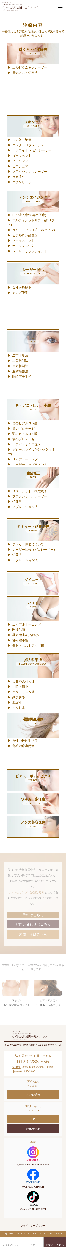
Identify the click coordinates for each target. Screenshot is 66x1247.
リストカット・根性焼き (29, 491)
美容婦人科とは (23, 681)
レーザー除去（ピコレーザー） (34, 549)
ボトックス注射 (23, 246)
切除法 (17, 501)
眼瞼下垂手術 (21, 376)
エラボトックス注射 (26, 444)
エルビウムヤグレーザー (29, 67)
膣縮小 (17, 702)
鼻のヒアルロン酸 (25, 423)
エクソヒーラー (23, 182)
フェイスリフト (23, 240)
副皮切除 (18, 697)
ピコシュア (20, 166)
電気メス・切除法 (25, 73)
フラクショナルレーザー (29, 171)
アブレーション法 (25, 507)
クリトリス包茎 (23, 692)
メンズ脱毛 (20, 293)
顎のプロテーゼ (23, 439)
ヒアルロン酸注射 (25, 235)
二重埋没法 (20, 355)
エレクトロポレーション (29, 145)
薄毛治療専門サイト (26, 746)
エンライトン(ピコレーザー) (32, 150)
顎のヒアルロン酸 (25, 434)
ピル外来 (18, 708)
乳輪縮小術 (20, 640)
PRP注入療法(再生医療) (29, 215)
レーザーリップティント (29, 251)
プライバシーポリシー (33, 1225)
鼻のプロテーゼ (23, 428)
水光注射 (18, 177)
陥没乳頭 (18, 630)
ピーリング (20, 161)
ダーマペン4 (21, 155)
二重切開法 (20, 361)
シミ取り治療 (21, 140)
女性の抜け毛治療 (25, 740)
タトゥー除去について (28, 544)
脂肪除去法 (20, 371)
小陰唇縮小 (20, 686)
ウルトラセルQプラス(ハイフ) (33, 230)
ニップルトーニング (26, 624)
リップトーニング (25, 459)
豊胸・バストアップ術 (28, 645)
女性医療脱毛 (21, 287)
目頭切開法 (20, 366)
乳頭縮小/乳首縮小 (25, 635)
